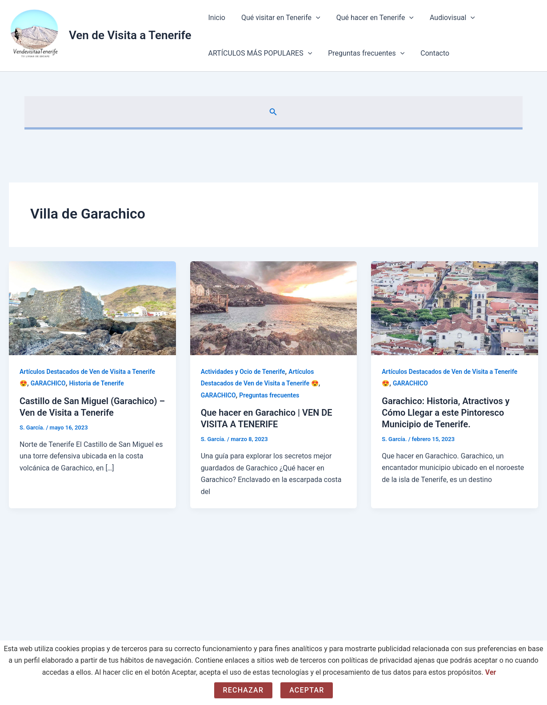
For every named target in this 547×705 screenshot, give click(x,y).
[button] (273, 112)
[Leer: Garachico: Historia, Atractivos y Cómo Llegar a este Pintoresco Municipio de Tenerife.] (454, 308)
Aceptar (306, 690)
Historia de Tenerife (96, 383)
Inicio (215, 17)
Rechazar (243, 690)
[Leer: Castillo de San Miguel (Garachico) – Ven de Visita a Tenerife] (92, 308)
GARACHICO (48, 383)
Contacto (430, 53)
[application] (313, 18)
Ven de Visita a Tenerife (130, 35)
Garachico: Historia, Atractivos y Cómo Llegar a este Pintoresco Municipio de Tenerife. (445, 412)
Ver (490, 672)
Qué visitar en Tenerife (278, 18)
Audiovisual (446, 18)
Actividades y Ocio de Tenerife (243, 371)
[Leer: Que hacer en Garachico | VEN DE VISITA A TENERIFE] (273, 308)
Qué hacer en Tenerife (370, 18)
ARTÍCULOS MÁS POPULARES (259, 53)
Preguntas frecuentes (363, 53)
